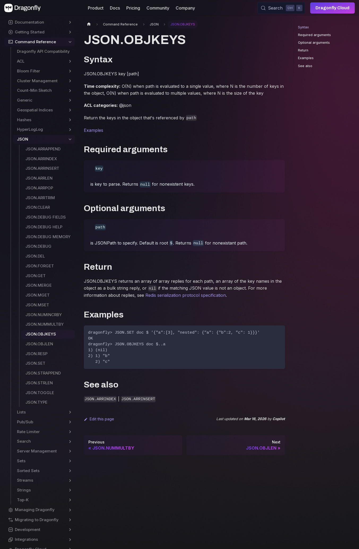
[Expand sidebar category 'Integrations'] (70, 539)
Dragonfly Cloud (332, 8)
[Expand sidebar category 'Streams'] (70, 480)
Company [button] (185, 8)
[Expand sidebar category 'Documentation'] (70, 22)
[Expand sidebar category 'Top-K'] (70, 500)
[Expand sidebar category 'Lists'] (70, 412)
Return (303, 50)
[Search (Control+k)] (281, 8)
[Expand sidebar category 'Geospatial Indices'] (70, 110)
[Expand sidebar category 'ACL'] (70, 61)
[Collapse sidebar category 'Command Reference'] (70, 42)
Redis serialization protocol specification (185, 295)
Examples (93, 130)
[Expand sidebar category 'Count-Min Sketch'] (70, 90)
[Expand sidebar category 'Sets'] (70, 461)
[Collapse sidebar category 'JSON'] (70, 139)
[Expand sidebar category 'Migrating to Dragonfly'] (70, 520)
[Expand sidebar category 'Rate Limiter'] (70, 432)
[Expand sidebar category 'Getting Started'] (70, 32)
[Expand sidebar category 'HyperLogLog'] (70, 129)
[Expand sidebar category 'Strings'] (70, 490)
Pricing (133, 8)
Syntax (303, 27)
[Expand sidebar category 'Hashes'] (70, 120)
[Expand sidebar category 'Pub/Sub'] (70, 422)
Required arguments (314, 35)
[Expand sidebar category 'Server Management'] (70, 451)
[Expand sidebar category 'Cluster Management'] (70, 81)
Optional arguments (314, 43)
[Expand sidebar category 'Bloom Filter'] (70, 71)
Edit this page (99, 419)
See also (305, 66)
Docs (115, 8)
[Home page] (89, 24)
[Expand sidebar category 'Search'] (70, 441)
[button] (39, 510)
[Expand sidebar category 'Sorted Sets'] (70, 471)
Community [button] (157, 8)
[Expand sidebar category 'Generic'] (70, 100)
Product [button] (95, 8)
